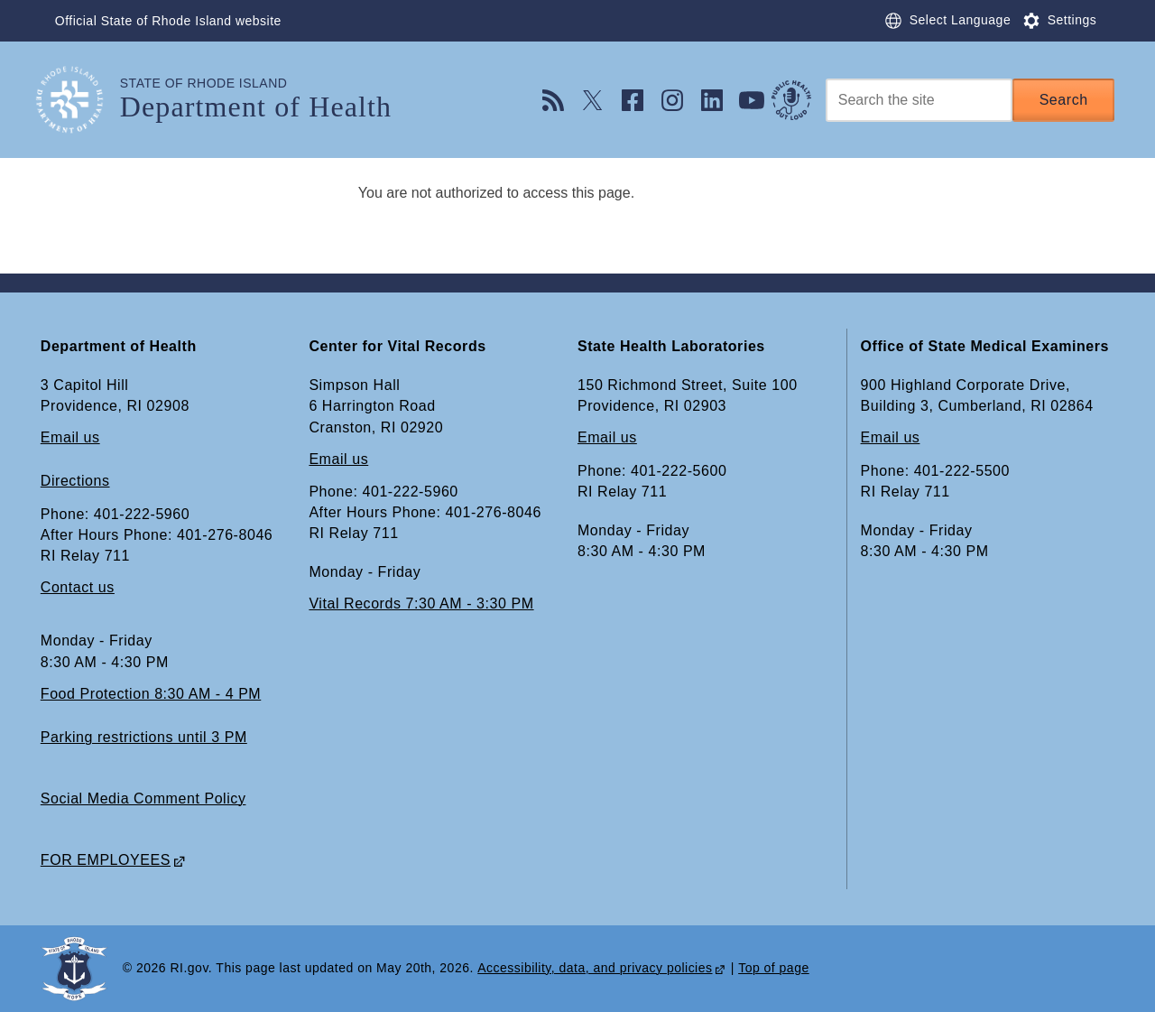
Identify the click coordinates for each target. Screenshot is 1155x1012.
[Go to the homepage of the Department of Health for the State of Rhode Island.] (80, 99)
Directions (75, 481)
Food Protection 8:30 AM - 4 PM (151, 693)
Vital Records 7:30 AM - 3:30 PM (421, 604)
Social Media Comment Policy (143, 798)
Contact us (78, 588)
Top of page (773, 968)
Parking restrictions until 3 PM (144, 737)
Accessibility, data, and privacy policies (594, 968)
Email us (70, 438)
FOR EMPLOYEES (106, 860)
